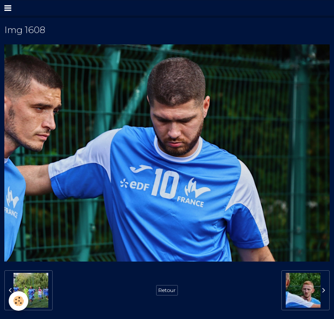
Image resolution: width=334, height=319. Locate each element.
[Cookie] (18, 301)
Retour (167, 290)
